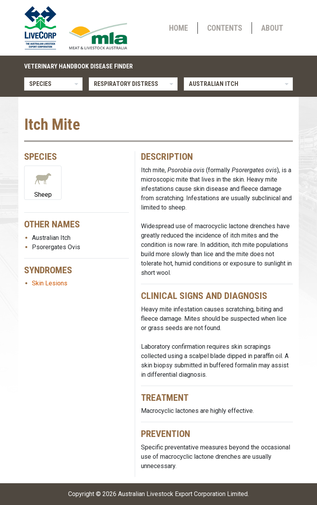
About (272, 28)
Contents (224, 28)
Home (178, 28)
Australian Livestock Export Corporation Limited (183, 494)
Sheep (43, 182)
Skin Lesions (49, 283)
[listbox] (53, 84)
